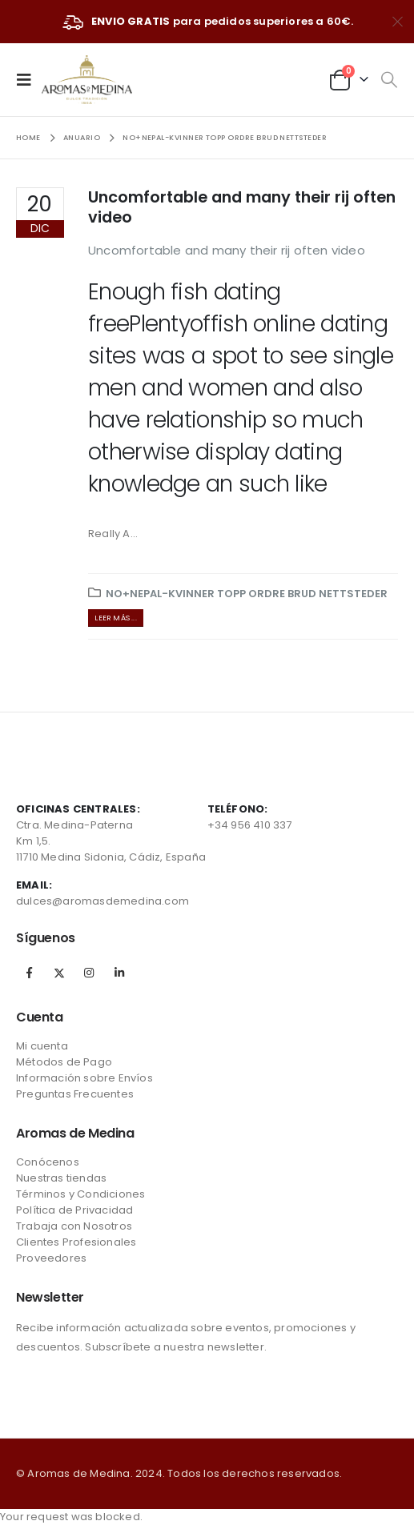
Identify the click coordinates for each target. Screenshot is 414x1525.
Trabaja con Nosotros (74, 1226)
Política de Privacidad (74, 1210)
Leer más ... (115, 617)
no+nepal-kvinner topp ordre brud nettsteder (247, 593)
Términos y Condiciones (80, 1194)
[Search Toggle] (389, 80)
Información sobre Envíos (84, 1078)
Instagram (89, 973)
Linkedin (119, 973)
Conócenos (47, 1162)
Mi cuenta (42, 1045)
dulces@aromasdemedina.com (102, 901)
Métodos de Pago (64, 1062)
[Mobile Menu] (29, 79)
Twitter (59, 973)
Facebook (30, 973)
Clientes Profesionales (76, 1242)
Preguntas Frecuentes (75, 1094)
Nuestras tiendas (61, 1178)
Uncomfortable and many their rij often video (242, 207)
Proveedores (51, 1258)
